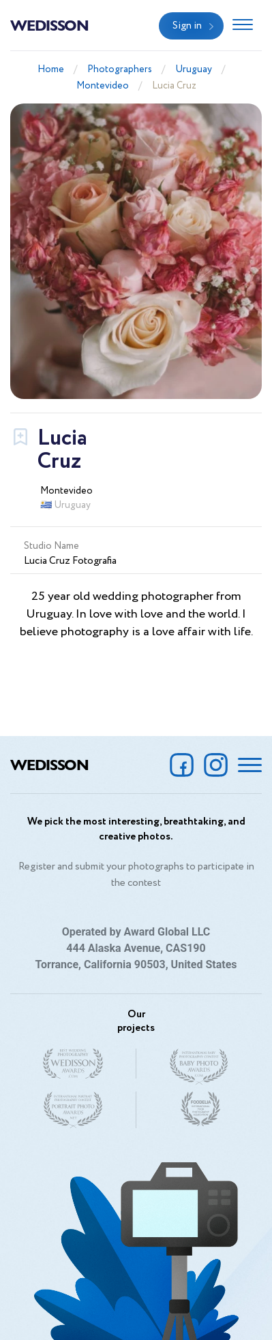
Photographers (119, 69)
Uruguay (193, 69)
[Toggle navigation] (243, 25)
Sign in (187, 25)
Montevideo (102, 86)
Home (50, 69)
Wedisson (49, 24)
